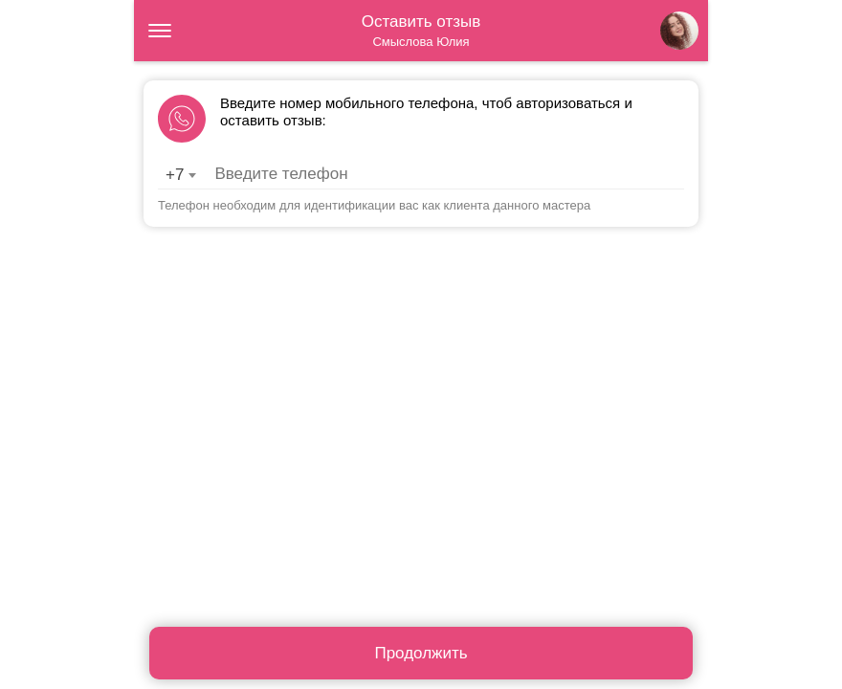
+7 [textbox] (175, 175)
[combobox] (180, 175)
